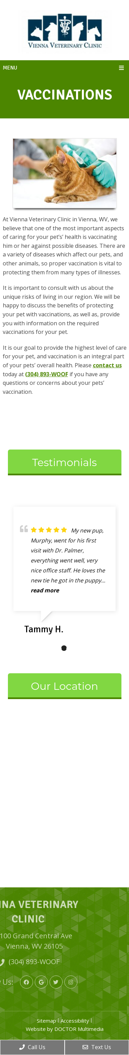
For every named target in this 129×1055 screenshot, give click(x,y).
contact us (107, 365)
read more (45, 590)
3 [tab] (74, 648)
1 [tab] (53, 648)
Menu (10, 67)
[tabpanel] (64, 573)
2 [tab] (64, 648)
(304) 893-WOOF (46, 374)
